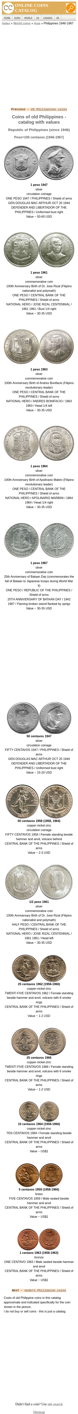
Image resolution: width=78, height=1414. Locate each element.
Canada (47, 18)
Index (6, 23)
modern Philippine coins (45, 1290)
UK (57, 18)
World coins (22, 23)
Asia (37, 23)
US (37, 18)
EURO (17, 18)
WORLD (28, 18)
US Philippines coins (49, 109)
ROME (7, 18)
